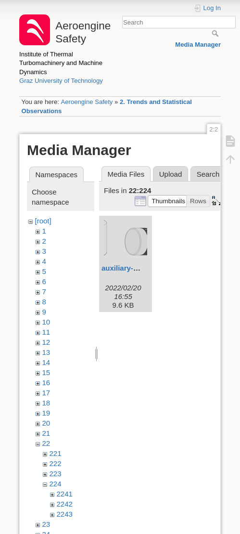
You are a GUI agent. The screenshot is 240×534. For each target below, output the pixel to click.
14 (46, 362)
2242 (65, 504)
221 (56, 453)
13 (46, 352)
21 (46, 433)
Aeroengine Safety (87, 101)
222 (56, 463)
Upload (170, 174)
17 (46, 393)
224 (56, 484)
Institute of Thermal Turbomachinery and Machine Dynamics (60, 63)
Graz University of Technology (61, 80)
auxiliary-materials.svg (140, 268)
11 (46, 332)
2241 (65, 494)
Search (216, 33)
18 (46, 403)
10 (46, 322)
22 (46, 443)
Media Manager (198, 44)
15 (46, 372)
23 (46, 524)
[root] (43, 221)
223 (56, 473)
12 (46, 342)
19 (46, 413)
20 (46, 423)
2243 (65, 514)
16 (46, 382)
